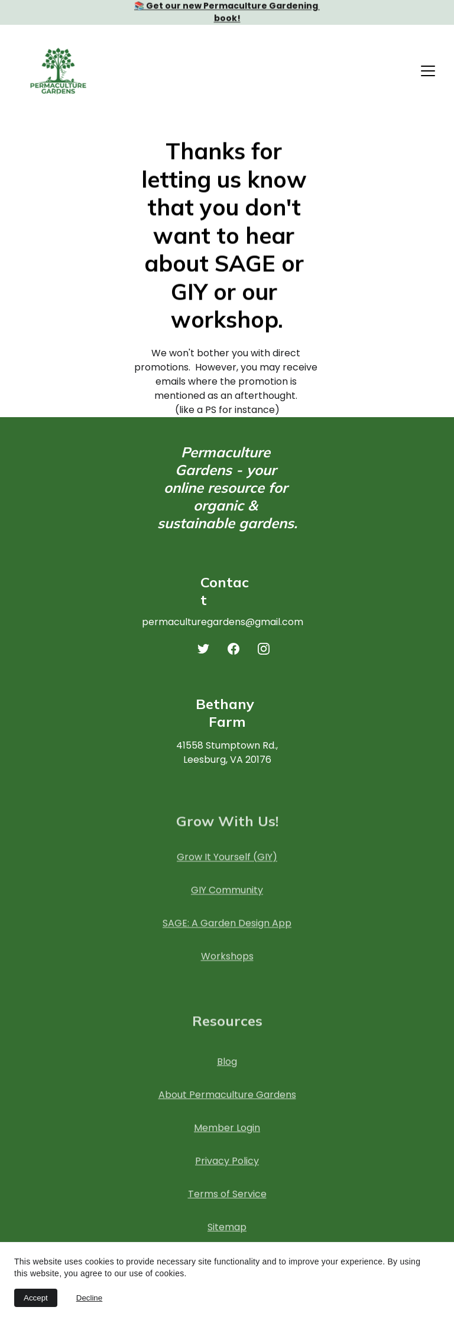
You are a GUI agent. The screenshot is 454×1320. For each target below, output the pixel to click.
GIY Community (227, 896)
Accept (36, 1297)
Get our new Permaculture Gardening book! (233, 12)
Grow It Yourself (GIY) (227, 863)
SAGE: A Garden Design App (227, 929)
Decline (89, 1297)
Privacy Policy (227, 1171)
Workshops (227, 962)
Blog (227, 1072)
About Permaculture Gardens (227, 1105)
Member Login (227, 1138)
